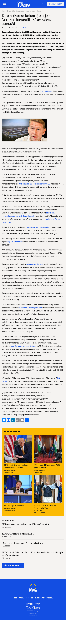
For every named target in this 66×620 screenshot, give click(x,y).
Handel (39, 11)
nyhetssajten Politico (34, 264)
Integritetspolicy (44, 598)
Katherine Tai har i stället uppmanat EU (34, 184)
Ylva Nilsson (33, 607)
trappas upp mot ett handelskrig (38, 227)
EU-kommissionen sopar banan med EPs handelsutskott (17, 466)
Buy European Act (14, 242)
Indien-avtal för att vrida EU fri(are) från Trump (45, 506)
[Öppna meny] (4, 4)
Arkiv (21, 598)
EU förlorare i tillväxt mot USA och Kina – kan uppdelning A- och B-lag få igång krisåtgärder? (32, 554)
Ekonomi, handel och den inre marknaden (21, 11)
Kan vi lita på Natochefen (14, 505)
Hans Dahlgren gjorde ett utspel (23, 346)
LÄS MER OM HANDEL (13, 565)
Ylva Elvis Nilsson (10, 470)
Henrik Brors (24, 28)
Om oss (29, 598)
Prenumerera (55, 4)
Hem (3, 11)
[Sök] (43, 4)
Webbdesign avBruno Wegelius (33, 614)
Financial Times (46, 91)
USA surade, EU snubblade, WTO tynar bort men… (47, 466)
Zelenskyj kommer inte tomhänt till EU (18, 533)
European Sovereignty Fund (30, 308)
